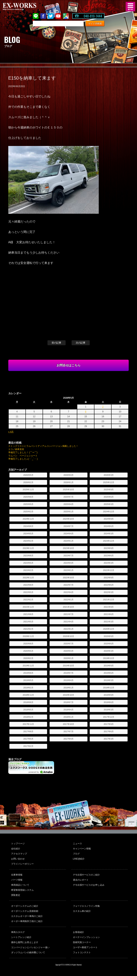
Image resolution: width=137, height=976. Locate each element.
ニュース (77, 843)
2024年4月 (68, 533)
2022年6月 (109, 585)
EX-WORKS (25, 6)
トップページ (18, 843)
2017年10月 (68, 724)
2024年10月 (68, 519)
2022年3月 (109, 592)
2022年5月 (28, 592)
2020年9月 (109, 636)
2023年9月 (109, 548)
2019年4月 (68, 680)
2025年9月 (109, 489)
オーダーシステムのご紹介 (24, 906)
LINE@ (35, 16)
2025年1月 (68, 511)
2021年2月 (28, 629)
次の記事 (81, 342)
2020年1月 (68, 658)
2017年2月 (28, 746)
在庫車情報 (16, 874)
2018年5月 (28, 709)
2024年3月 (109, 533)
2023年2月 (28, 570)
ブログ (76, 853)
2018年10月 (68, 695)
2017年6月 (109, 731)
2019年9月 (109, 665)
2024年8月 (28, 526)
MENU (130, 6)
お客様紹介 (78, 932)
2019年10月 (68, 665)
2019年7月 (68, 673)
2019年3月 (109, 680)
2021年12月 (108, 599)
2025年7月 (68, 497)
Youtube (58, 16)
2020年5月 (28, 651)
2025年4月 (68, 504)
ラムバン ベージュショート (23, 455)
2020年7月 (68, 643)
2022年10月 (68, 577)
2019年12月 (108, 658)
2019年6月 (109, 673)
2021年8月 (28, 614)
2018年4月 (68, 709)
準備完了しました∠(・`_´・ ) (23, 459)
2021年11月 (28, 607)
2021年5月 (28, 621)
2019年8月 (28, 673)
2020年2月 (28, 658)
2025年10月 (68, 489)
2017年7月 (68, 731)
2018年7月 (68, 702)
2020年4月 (68, 651)
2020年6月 (109, 643)
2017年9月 (109, 724)
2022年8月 (28, 585)
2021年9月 (109, 607)
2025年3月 (109, 504)
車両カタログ (18, 932)
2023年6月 (109, 555)
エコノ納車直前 (16, 449)
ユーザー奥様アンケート (85, 947)
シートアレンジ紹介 (21, 937)
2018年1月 (68, 717)
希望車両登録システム (22, 890)
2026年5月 (28, 475)
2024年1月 (68, 541)
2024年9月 (109, 519)
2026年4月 (68, 475)
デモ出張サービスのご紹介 (86, 874)
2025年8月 (28, 497)
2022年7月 (68, 585)
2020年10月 (68, 636)
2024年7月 (68, 526)
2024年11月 (28, 519)
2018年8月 (28, 702)
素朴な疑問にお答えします (24, 942)
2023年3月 (109, 563)
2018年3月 (109, 709)
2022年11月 (28, 577)
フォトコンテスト (82, 952)
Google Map (66, 16)
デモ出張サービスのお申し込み (89, 885)
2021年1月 (68, 629)
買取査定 (15, 895)
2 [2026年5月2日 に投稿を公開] (102, 406)
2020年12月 (108, 629)
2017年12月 (108, 717)
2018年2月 (28, 717)
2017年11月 (28, 724)
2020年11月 (28, 636)
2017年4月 (68, 739)
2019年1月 (68, 687)
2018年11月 (28, 695)
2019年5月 (28, 680)
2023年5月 (28, 563)
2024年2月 (28, 541)
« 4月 (11, 431)
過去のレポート (81, 880)
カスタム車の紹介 (82, 911)
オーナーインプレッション (86, 937)
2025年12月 (108, 482)
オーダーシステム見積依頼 (24, 911)
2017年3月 (109, 739)
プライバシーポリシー (22, 864)
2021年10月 (68, 607)
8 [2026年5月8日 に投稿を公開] (85, 411)
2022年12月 (108, 570)
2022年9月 (109, 577)
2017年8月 (28, 731)
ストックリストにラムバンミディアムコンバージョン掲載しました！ (43, 446)
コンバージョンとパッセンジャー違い (30, 947)
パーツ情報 (16, 880)
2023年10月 (68, 548)
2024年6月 (109, 526)
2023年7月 (68, 555)
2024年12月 (108, 511)
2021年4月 (68, 621)
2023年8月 (28, 555)
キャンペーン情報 (82, 848)
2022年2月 (28, 599)
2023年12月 (108, 541)
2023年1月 (68, 570)
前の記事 (56, 342)
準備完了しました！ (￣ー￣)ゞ (24, 452)
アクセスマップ (19, 853)
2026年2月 (28, 482)
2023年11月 (28, 548)
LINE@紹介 (79, 858)
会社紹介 (15, 848)
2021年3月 (109, 621)
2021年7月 (68, 614)
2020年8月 (28, 643)
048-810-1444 (93, 16)
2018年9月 (109, 695)
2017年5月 (28, 739)
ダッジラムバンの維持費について (28, 952)
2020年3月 (109, 651)
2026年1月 (68, 482)
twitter (51, 16)
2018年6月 (109, 702)
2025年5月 (28, 504)
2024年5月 (28, 533)
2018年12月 (108, 687)
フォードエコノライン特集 (86, 906)
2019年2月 (28, 687)
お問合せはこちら (69, 365)
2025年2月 (28, 511)
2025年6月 (109, 497)
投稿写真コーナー (82, 942)
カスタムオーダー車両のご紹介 (27, 916)
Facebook (43, 16)
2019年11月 (28, 665)
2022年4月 (68, 592)
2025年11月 (28, 489)
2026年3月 (109, 475)
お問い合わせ (18, 858)
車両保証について (20, 885)
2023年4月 (68, 563)
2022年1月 (68, 599)
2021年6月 (109, 614)
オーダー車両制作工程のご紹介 (27, 921)
